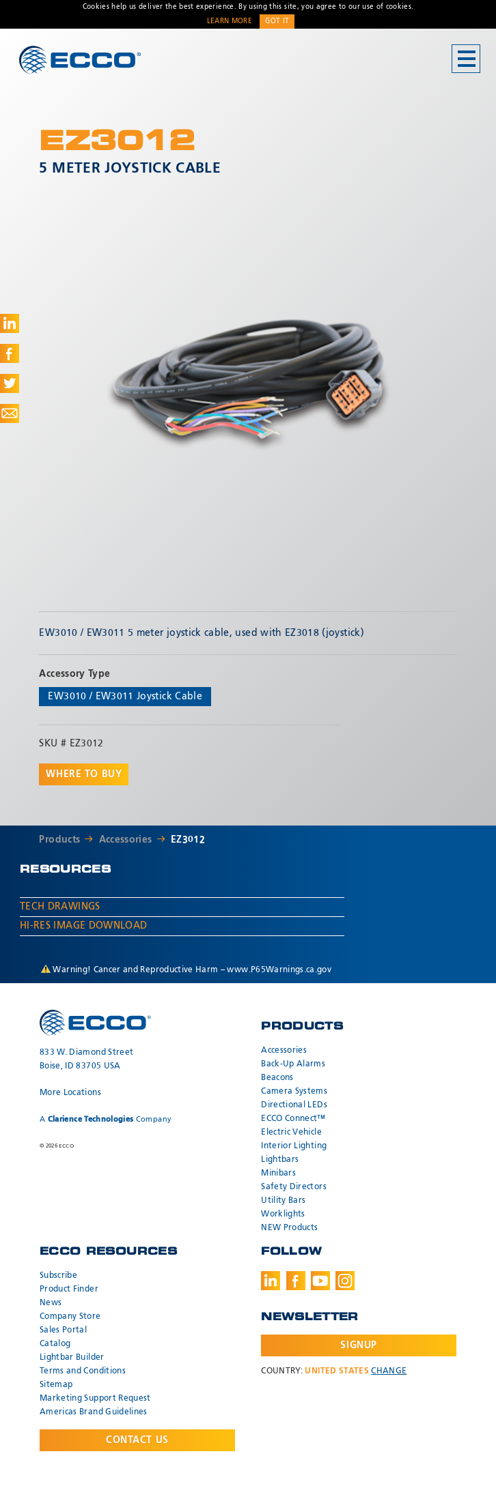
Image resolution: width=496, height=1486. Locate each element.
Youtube (320, 1280)
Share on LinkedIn (9, 323)
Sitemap (56, 1385)
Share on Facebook (9, 353)
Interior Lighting (294, 1146)
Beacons (277, 1078)
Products (59, 840)
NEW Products (289, 1228)
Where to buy (84, 774)
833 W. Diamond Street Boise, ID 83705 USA (86, 1059)
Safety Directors (294, 1187)
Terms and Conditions (83, 1371)
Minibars (278, 1173)
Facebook (295, 1280)
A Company (105, 1119)
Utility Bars (283, 1201)
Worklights (283, 1214)
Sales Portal (63, 1330)
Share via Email (9, 413)
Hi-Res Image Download (83, 926)
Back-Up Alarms (293, 1064)
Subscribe (58, 1276)
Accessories (125, 840)
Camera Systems (294, 1092)
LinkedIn (270, 1280)
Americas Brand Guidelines (94, 1412)
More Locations (70, 1093)
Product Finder (69, 1289)
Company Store (70, 1317)
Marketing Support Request (95, 1399)
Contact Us (137, 1440)
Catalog (55, 1344)
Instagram (345, 1280)
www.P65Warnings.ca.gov (279, 970)
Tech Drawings (60, 907)
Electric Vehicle (291, 1132)
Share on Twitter (9, 383)
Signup (358, 1345)
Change (389, 1371)
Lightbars (280, 1160)
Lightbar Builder (72, 1358)
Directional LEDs (294, 1105)
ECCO (80, 59)
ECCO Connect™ (293, 1119)
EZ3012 (188, 840)
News (50, 1303)
